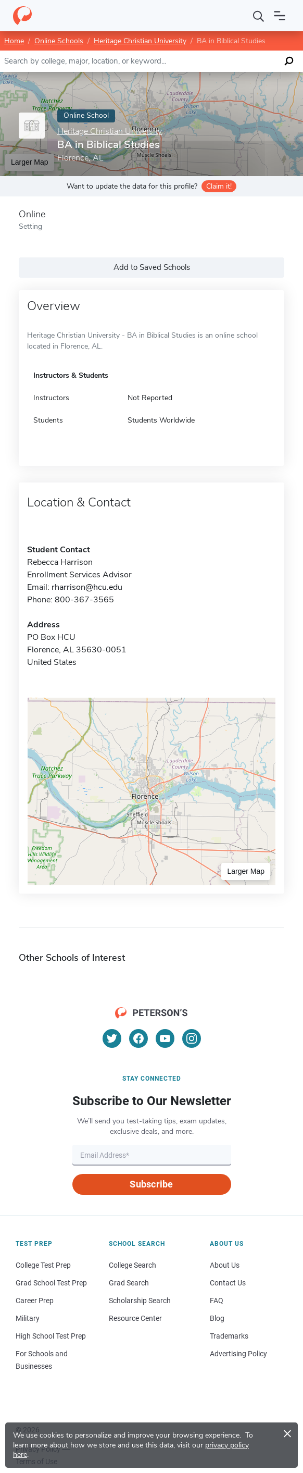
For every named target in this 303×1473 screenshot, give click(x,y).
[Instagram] (191, 1038)
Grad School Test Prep (51, 1283)
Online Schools (58, 41)
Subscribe (151, 1184)
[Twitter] (112, 1038)
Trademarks (229, 1336)
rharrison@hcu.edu (87, 587)
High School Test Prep (51, 1336)
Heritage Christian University (140, 41)
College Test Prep (43, 1265)
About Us (224, 1265)
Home (14, 41)
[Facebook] (138, 1038)
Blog (217, 1318)
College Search (132, 1265)
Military (28, 1318)
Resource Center (135, 1318)
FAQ (216, 1300)
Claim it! (219, 186)
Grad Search (129, 1283)
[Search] (258, 16)
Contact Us (228, 1283)
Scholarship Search (140, 1300)
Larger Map (245, 871)
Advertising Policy (238, 1354)
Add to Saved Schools (151, 267)
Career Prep (35, 1300)
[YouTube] (165, 1038)
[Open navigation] (279, 16)
